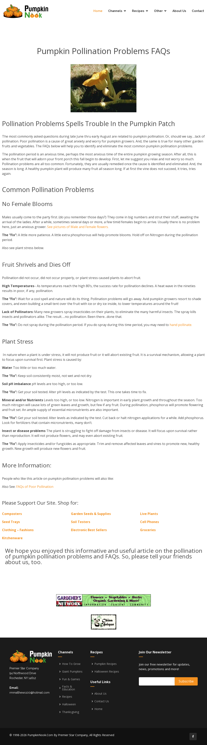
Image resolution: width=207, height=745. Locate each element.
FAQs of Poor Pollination (34, 486)
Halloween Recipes (106, 671)
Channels (115, 11)
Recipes (138, 11)
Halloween (69, 704)
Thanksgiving (70, 712)
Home (97, 11)
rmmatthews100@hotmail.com (30, 692)
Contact (198, 11)
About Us (179, 11)
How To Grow (71, 663)
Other (158, 11)
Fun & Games (71, 679)
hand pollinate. (181, 325)
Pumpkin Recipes (105, 663)
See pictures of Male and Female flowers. (78, 227)
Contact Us (101, 701)
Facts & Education (68, 688)
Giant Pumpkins (72, 671)
